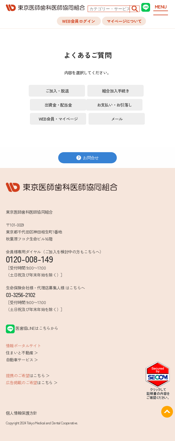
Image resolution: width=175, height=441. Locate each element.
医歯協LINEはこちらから (32, 328)
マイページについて (124, 21)
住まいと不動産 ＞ (22, 353)
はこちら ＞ (28, 375)
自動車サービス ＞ (22, 360)
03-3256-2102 (20, 294)
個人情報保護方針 (21, 413)
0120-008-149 (29, 258)
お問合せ (87, 157)
